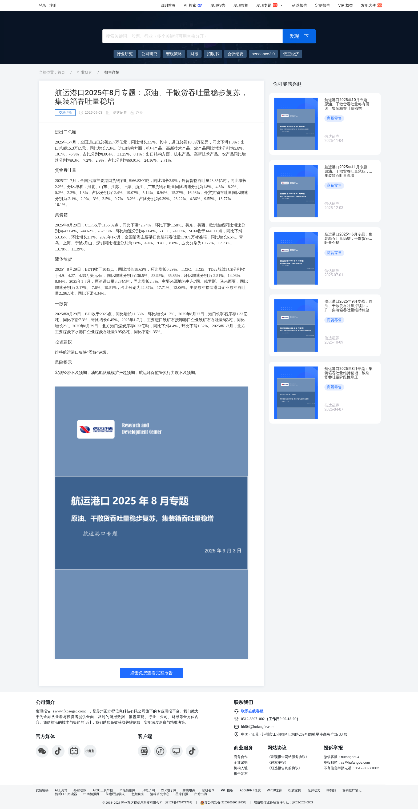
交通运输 (65, 112)
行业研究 (84, 72)
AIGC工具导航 (103, 790)
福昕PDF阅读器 (66, 794)
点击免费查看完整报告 (151, 672)
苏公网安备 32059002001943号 (224, 802)
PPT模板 (227, 790)
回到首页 (167, 5)
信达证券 (120, 112)
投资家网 (294, 790)
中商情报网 (91, 794)
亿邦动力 (314, 790)
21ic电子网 (168, 790)
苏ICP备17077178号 (179, 802)
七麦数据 (137, 794)
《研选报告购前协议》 (284, 768)
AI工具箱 (61, 790)
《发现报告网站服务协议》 (288, 757)
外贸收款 (80, 790)
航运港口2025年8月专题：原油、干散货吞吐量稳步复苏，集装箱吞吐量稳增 (151, 97)
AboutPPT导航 (250, 790)
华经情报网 (127, 790)
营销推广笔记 (351, 790)
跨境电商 (189, 790)
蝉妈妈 (331, 790)
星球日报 (181, 794)
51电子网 (148, 790)
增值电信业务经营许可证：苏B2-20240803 (283, 802)
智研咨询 (208, 790)
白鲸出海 (200, 794)
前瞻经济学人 (115, 794)
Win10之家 (274, 790)
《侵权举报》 (277, 762)
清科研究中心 (159, 794)
